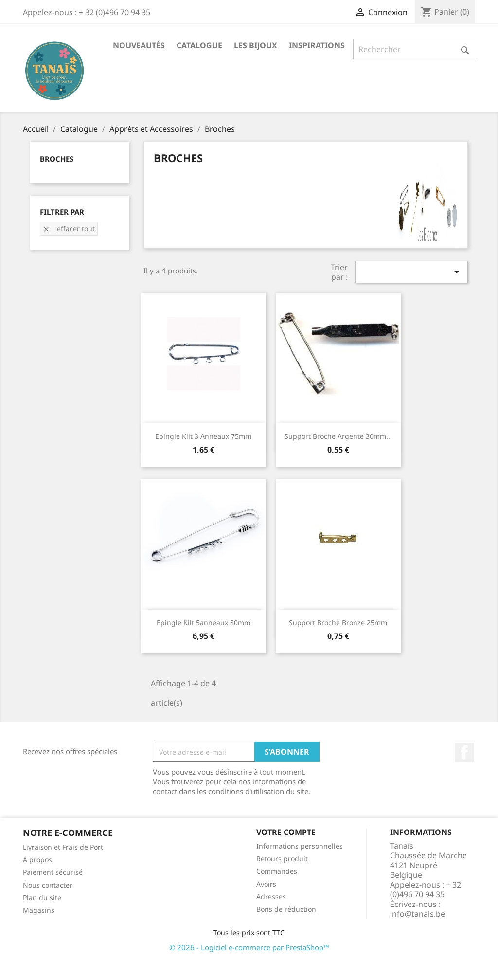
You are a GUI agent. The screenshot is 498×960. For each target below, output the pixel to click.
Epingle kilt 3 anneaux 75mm (203, 436)
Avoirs (266, 883)
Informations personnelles (299, 846)
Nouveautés (139, 45)
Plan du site (42, 897)
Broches (56, 158)
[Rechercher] (414, 49)
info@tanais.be (417, 913)
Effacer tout (68, 228)
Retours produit (282, 858)
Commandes (276, 871)
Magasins (38, 910)
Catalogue (199, 45)
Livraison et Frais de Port (63, 846)
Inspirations (317, 45)
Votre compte (286, 832)
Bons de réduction (286, 909)
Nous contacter (47, 884)
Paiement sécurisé (53, 872)
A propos (37, 859)
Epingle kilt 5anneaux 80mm (203, 622)
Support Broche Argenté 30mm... (338, 436)
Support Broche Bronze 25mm (338, 622)
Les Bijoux (255, 45)
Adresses (271, 896)
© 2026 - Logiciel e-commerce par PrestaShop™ (249, 947)
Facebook (464, 752)
